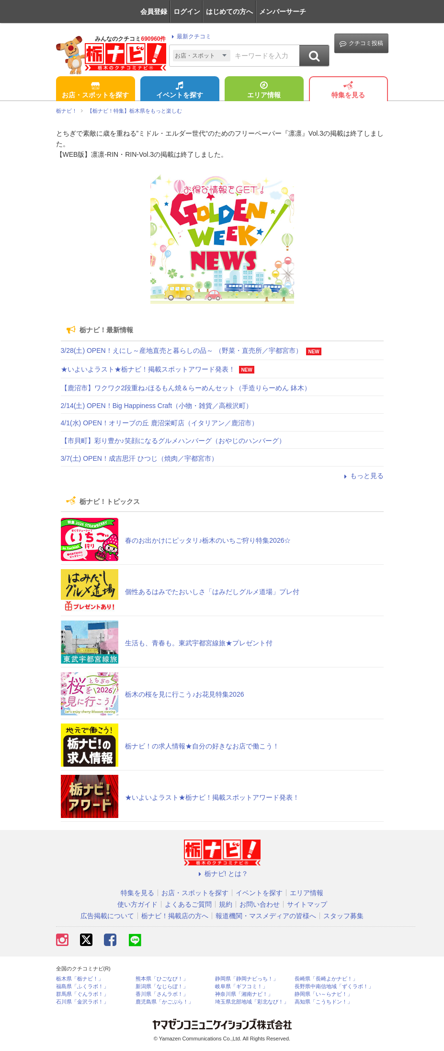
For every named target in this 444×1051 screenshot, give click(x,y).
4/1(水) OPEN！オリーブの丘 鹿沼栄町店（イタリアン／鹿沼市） (159, 423)
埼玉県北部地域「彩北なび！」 (252, 1001)
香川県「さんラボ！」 (162, 994)
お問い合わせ (259, 904)
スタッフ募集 (343, 916)
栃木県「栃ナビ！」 (79, 978)
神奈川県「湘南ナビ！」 (244, 994)
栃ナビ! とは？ (222, 873)
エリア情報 (264, 90)
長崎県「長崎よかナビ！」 (326, 978)
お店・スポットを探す (95, 90)
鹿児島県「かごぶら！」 (165, 1001)
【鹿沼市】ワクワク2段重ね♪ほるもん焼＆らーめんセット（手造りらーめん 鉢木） (186, 388)
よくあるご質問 (188, 904)
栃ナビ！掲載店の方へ (174, 916)
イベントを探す (179, 90)
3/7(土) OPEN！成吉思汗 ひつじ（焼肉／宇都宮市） (139, 458)
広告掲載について (107, 916)
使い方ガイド (137, 904)
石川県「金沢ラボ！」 (82, 1001)
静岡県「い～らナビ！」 (324, 994)
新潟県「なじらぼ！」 (162, 986)
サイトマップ (307, 904)
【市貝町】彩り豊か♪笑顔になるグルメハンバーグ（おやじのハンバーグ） (173, 440)
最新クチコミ (190, 36)
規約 (225, 904)
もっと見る (363, 475)
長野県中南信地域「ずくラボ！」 (334, 986)
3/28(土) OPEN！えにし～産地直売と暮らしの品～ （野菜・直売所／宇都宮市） (181, 350)
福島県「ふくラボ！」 (82, 986)
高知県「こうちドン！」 (324, 1001)
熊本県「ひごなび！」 (162, 978)
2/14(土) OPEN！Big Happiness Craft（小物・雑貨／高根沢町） (157, 405)
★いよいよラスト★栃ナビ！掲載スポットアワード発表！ (148, 369)
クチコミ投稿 (361, 43)
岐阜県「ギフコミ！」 (241, 986)
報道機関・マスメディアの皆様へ (266, 916)
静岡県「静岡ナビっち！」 (246, 978)
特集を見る (348, 90)
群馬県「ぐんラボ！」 (82, 994)
